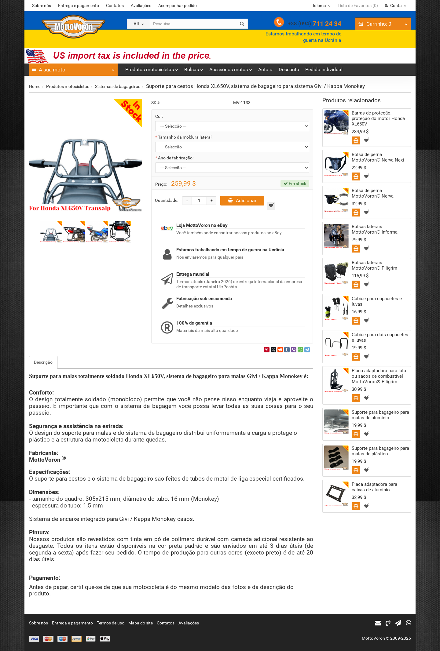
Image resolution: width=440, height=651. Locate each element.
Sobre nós (41, 5)
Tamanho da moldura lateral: (185, 137)
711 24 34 (314, 23)
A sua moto (73, 68)
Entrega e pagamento (78, 5)
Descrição (43, 362)
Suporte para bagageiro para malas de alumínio (380, 414)
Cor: (159, 116)
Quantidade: (166, 200)
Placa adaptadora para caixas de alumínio (374, 487)
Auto (265, 68)
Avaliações (141, 5)
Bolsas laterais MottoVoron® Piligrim (374, 265)
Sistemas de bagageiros (117, 86)
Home (34, 86)
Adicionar (242, 200)
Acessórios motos (230, 68)
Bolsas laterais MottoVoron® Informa (375, 229)
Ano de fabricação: (175, 157)
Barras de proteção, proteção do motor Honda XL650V (378, 118)
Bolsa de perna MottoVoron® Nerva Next (378, 157)
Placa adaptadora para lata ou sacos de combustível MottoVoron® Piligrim (379, 376)
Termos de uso (110, 622)
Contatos (115, 5)
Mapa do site (140, 622)
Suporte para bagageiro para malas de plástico (380, 451)
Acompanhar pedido (177, 5)
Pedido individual (324, 69)
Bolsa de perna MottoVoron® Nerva (373, 193)
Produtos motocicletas (151, 68)
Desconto (289, 69)
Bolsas (193, 68)
